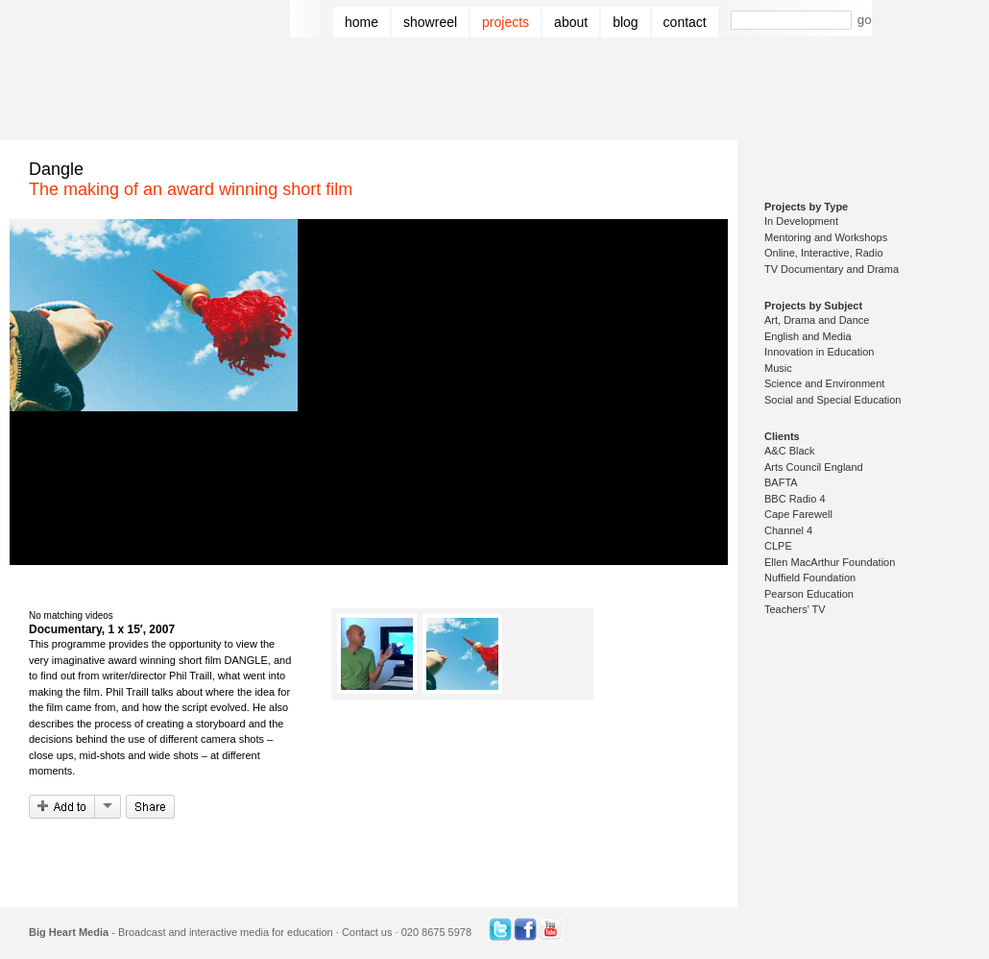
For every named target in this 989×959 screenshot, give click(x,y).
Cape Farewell (798, 514)
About (571, 22)
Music (778, 368)
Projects (505, 22)
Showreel (430, 22)
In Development (801, 221)
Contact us (367, 932)
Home (361, 22)
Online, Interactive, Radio (823, 252)
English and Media (808, 336)
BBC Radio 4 (795, 498)
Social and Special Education (832, 400)
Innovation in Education (819, 351)
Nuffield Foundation (810, 577)
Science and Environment (824, 383)
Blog (625, 22)
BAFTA (781, 482)
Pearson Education (809, 594)
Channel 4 (788, 530)
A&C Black (789, 450)
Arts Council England (813, 467)
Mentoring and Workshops (825, 237)
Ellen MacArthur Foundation (829, 562)
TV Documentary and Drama (831, 269)
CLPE (778, 546)
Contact (685, 22)
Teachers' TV (795, 609)
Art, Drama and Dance (816, 320)
